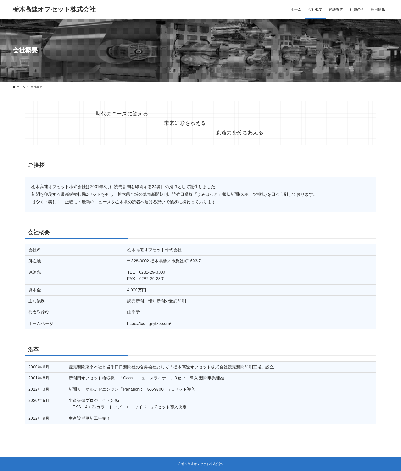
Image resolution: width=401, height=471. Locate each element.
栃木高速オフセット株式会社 (54, 9)
